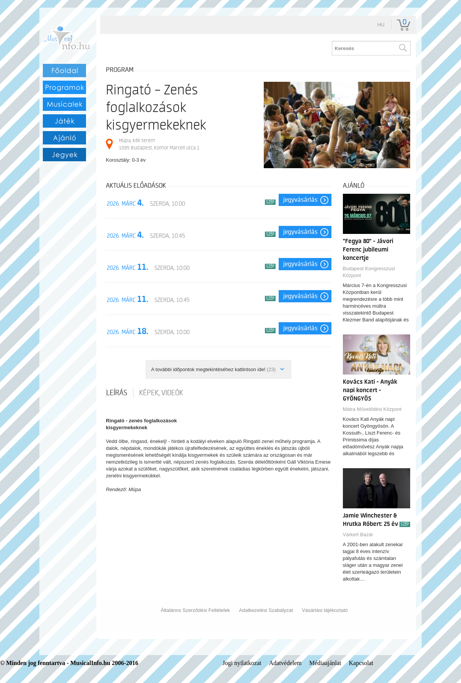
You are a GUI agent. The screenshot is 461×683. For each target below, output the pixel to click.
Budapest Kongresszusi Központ (369, 272)
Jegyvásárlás (300, 199)
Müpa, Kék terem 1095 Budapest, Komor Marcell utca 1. (159, 144)
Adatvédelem (285, 663)
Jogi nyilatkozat (241, 663)
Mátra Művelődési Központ (372, 409)
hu (381, 25)
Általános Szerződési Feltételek (195, 610)
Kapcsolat (361, 663)
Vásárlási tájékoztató (325, 610)
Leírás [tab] (116, 393)
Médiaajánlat (325, 663)
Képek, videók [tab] (161, 393)
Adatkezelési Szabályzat (266, 610)
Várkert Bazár (358, 534)
